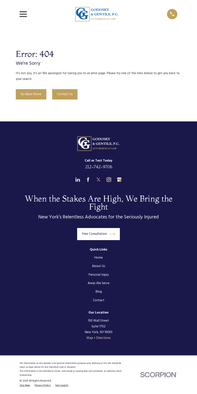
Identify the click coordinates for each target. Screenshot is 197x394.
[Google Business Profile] (119, 179)
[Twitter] (98, 179)
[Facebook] (88, 179)
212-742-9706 (98, 166)
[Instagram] (109, 179)
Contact (98, 300)
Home (98, 257)
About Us (98, 266)
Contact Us (65, 94)
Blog (98, 291)
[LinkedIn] (77, 179)
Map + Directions (99, 338)
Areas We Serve (98, 283)
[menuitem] (25, 385)
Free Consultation (98, 234)
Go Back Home (31, 94)
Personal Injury (98, 274)
